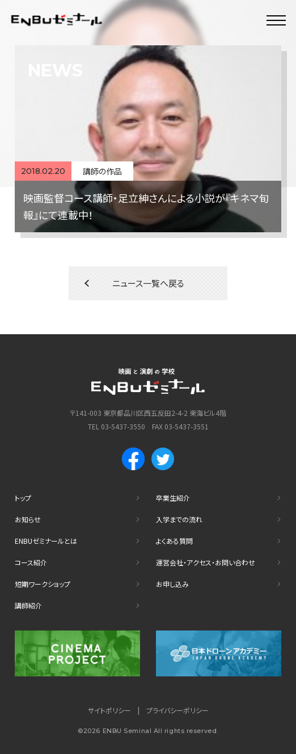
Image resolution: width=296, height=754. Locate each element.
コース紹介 (31, 562)
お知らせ (28, 519)
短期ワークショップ (42, 584)
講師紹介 (28, 605)
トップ (23, 497)
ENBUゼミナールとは (46, 541)
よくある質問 (174, 541)
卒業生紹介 (173, 497)
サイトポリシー (109, 710)
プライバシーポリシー (177, 710)
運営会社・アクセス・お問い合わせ (205, 562)
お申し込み (172, 584)
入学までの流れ (179, 519)
